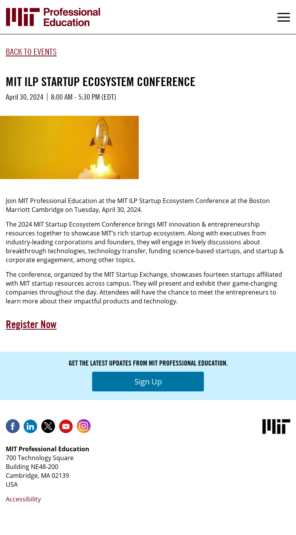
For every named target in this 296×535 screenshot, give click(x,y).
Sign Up (148, 381)
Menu (283, 17)
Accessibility (23, 499)
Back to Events (31, 52)
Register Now (31, 324)
